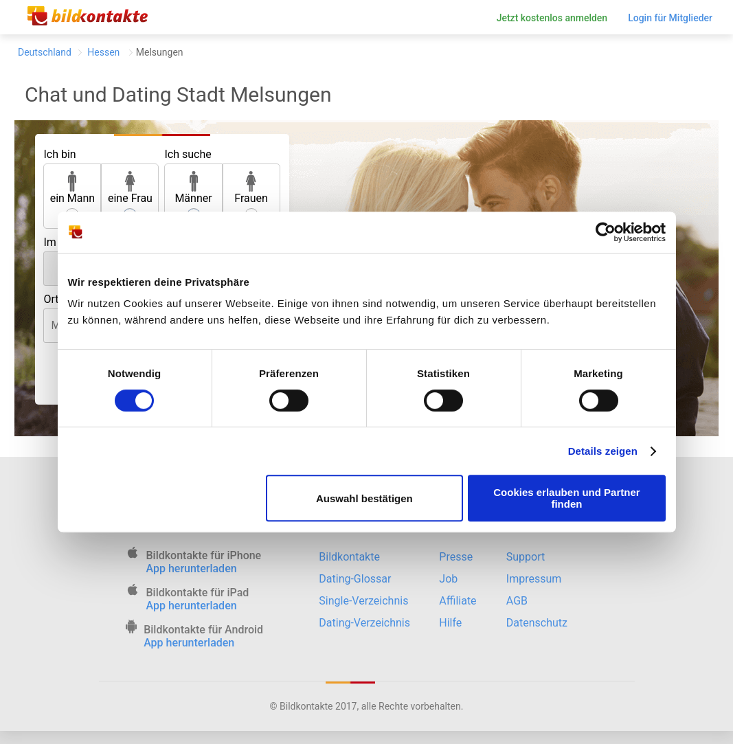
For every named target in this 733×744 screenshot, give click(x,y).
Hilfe (450, 622)
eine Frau (130, 188)
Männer (193, 188)
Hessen (103, 52)
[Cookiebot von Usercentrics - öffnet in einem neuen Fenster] (605, 232)
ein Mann (72, 188)
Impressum (534, 578)
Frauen (251, 188)
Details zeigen (603, 451)
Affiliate (457, 600)
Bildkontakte (349, 556)
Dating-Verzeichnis (364, 622)
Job (448, 578)
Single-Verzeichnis (363, 600)
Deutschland (44, 52)
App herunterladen (191, 568)
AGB (517, 600)
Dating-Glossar (355, 578)
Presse (456, 556)
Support (525, 556)
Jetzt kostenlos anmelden (552, 17)
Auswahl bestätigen (364, 498)
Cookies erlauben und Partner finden (566, 498)
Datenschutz (536, 622)
